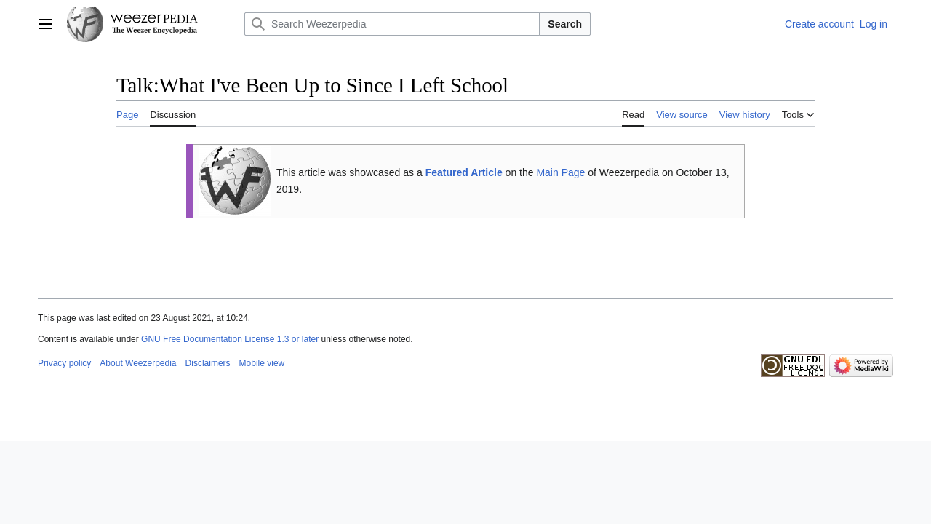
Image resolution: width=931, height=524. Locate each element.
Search (565, 24)
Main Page (560, 172)
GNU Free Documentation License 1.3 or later (230, 339)
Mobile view (262, 363)
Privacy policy (64, 363)
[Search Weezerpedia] (392, 24)
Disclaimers (208, 363)
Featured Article (464, 172)
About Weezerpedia (138, 363)
